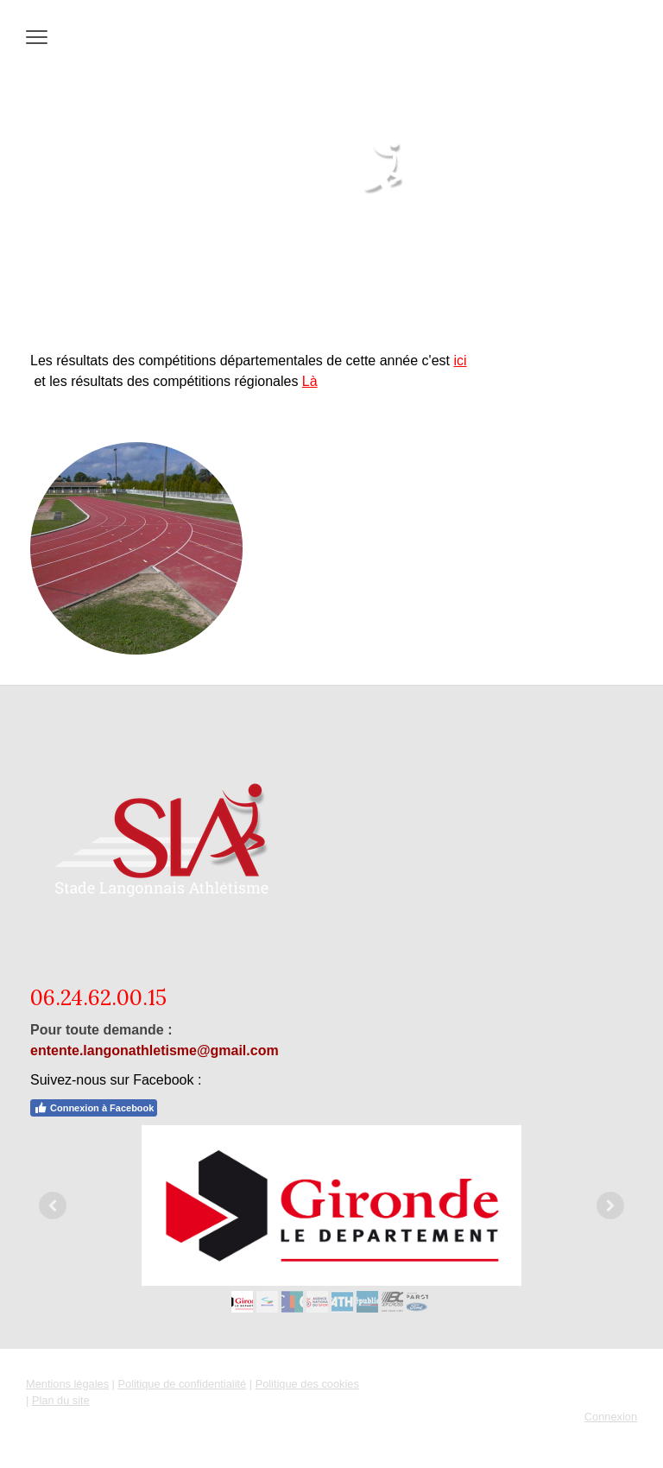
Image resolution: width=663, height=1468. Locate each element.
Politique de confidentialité (181, 1383)
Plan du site (61, 1400)
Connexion (610, 1416)
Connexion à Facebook (94, 1108)
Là (310, 381)
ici (459, 360)
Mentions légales (67, 1383)
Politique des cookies (307, 1383)
